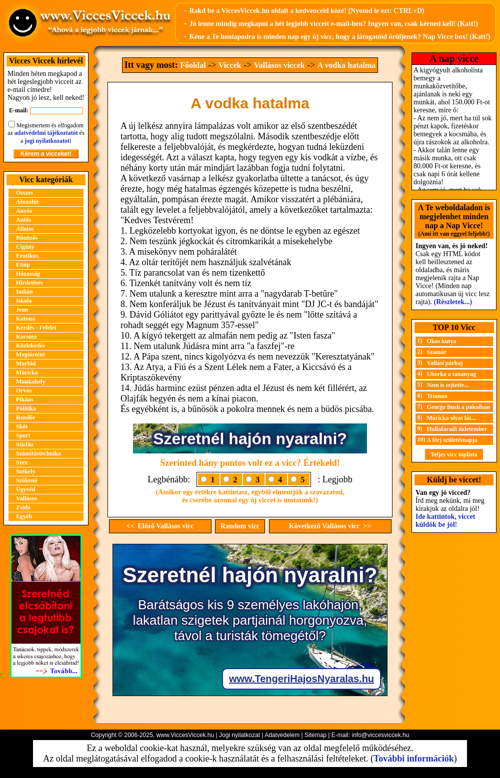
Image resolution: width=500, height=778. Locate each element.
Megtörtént (30, 354)
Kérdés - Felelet (36, 327)
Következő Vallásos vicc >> (330, 526)
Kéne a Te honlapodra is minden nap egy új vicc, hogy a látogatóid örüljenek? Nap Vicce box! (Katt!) (339, 36)
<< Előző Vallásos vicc (160, 526)
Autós (23, 219)
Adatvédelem (282, 735)
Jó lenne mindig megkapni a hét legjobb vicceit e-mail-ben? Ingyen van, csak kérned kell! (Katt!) (333, 23)
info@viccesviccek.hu (380, 735)
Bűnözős (27, 237)
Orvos (24, 390)
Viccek (230, 65)
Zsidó (23, 507)
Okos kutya (441, 341)
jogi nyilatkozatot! (48, 140)
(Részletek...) (453, 302)
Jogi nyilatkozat (239, 735)
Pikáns (25, 399)
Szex (22, 462)
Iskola (24, 300)
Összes (24, 192)
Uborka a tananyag (451, 374)
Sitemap (315, 735)
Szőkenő (27, 480)
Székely (26, 471)
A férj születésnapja (452, 439)
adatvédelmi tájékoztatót (46, 132)
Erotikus (27, 255)
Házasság (28, 273)
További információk (414, 759)
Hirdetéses (29, 282)
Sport (23, 435)
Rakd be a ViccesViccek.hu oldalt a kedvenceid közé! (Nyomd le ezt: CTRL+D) (306, 10)
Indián (24, 291)
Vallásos (26, 498)
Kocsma (26, 336)
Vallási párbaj (445, 363)
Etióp (23, 264)
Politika (26, 408)
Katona (25, 318)
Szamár (436, 352)
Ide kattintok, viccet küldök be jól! (445, 520)
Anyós (24, 210)
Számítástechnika (38, 453)
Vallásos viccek (279, 65)
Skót (22, 426)
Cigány (25, 246)
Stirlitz (25, 444)
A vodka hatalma (347, 65)
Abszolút (27, 201)
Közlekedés (30, 345)
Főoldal (193, 65)
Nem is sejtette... (448, 385)
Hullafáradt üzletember (457, 428)
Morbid (26, 363)
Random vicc (240, 526)
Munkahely (31, 381)
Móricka (27, 372)
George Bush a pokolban (458, 406)
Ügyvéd (26, 489)
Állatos (25, 228)
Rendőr (26, 417)
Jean (22, 309)
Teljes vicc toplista (454, 454)
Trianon (437, 395)
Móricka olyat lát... (451, 417)
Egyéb (24, 516)
